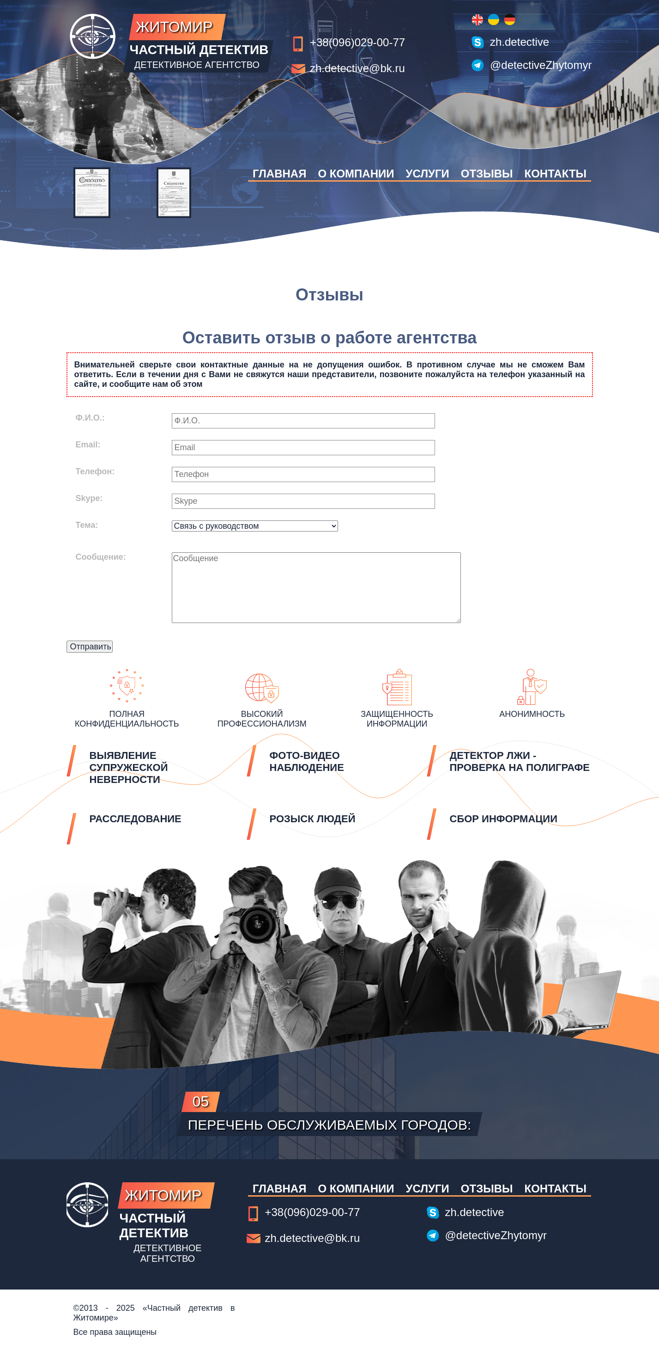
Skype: (89, 498)
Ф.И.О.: (90, 417)
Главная (279, 173)
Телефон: (95, 471)
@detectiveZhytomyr (541, 65)
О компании (356, 173)
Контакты (556, 173)
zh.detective (519, 42)
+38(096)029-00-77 (357, 42)
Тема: (87, 525)
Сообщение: (101, 557)
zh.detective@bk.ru (357, 68)
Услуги (427, 173)
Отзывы (487, 173)
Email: (88, 444)
